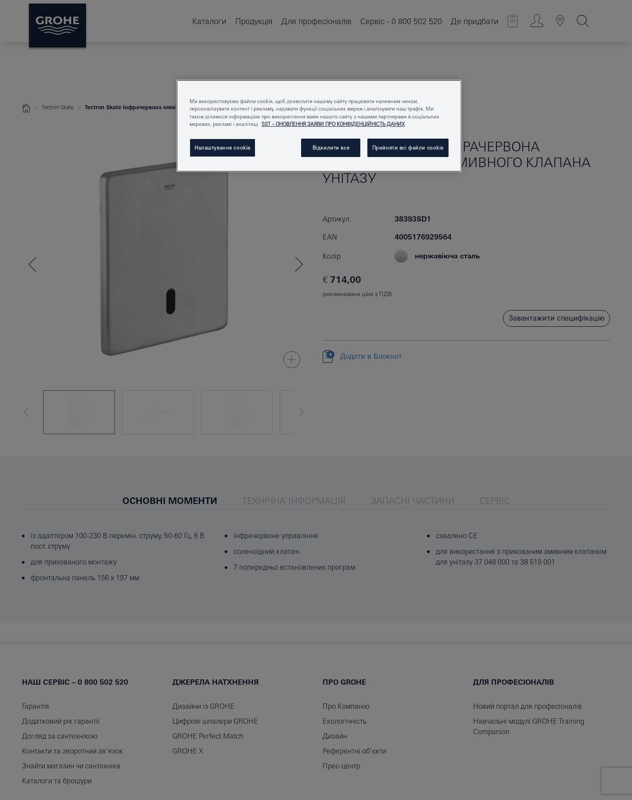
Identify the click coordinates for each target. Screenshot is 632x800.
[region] (319, 125)
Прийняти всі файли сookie (408, 147)
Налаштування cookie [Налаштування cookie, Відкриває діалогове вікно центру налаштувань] (222, 147)
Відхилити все (330, 147)
